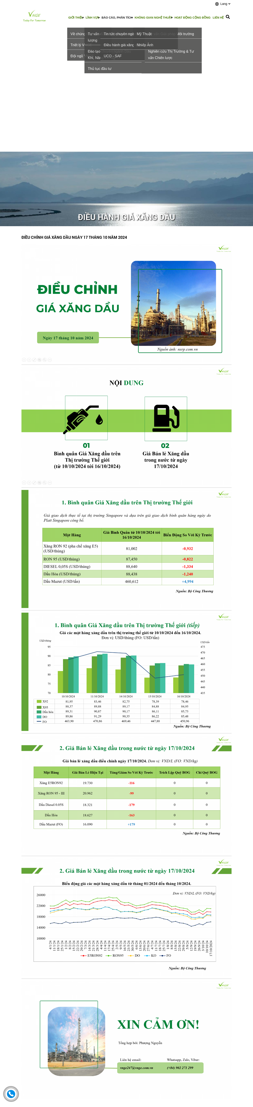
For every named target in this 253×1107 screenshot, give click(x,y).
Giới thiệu (75, 17)
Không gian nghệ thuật (153, 17)
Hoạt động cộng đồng (192, 17)
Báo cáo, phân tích (117, 17)
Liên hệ (218, 17)
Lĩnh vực (92, 17)
